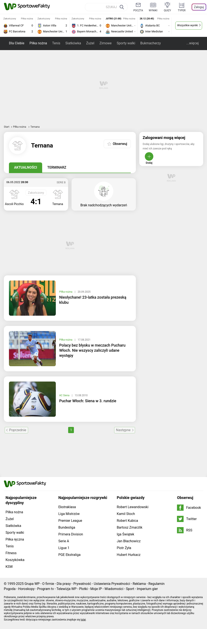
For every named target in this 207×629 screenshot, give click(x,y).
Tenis (56, 43)
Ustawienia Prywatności (112, 584)
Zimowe (105, 43)
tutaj (83, 619)
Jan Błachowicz (129, 541)
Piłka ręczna (15, 539)
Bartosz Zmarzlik (129, 527)
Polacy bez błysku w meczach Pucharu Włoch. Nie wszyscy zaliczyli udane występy (92, 350)
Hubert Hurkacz (129, 555)
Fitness (11, 553)
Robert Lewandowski (132, 507)
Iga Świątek (125, 534)
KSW (9, 567)
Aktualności (25, 167)
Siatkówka (73, 43)
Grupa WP (32, 584)
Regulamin (156, 584)
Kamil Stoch (126, 514)
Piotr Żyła (124, 548)
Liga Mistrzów (69, 514)
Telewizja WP (66, 589)
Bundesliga (66, 527)
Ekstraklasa (67, 507)
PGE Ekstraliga (69, 555)
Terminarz (56, 167)
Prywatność (82, 584)
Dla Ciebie (16, 43)
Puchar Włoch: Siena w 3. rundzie (87, 401)
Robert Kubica (127, 521)
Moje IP (96, 589)
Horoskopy (26, 589)
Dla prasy (64, 584)
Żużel (90, 43)
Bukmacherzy (150, 43)
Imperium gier (147, 589)
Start (6, 126)
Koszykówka (15, 560)
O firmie (48, 584)
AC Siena (64, 395)
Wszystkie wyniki (187, 25)
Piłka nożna (38, 43)
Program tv (45, 589)
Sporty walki (126, 43)
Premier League (70, 521)
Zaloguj (199, 7)
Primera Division (70, 534)
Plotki (83, 589)
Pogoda (10, 589)
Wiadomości (113, 589)
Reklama (139, 584)
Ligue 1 (63, 548)
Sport (130, 589)
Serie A (63, 541)
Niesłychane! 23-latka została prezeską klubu (92, 300)
